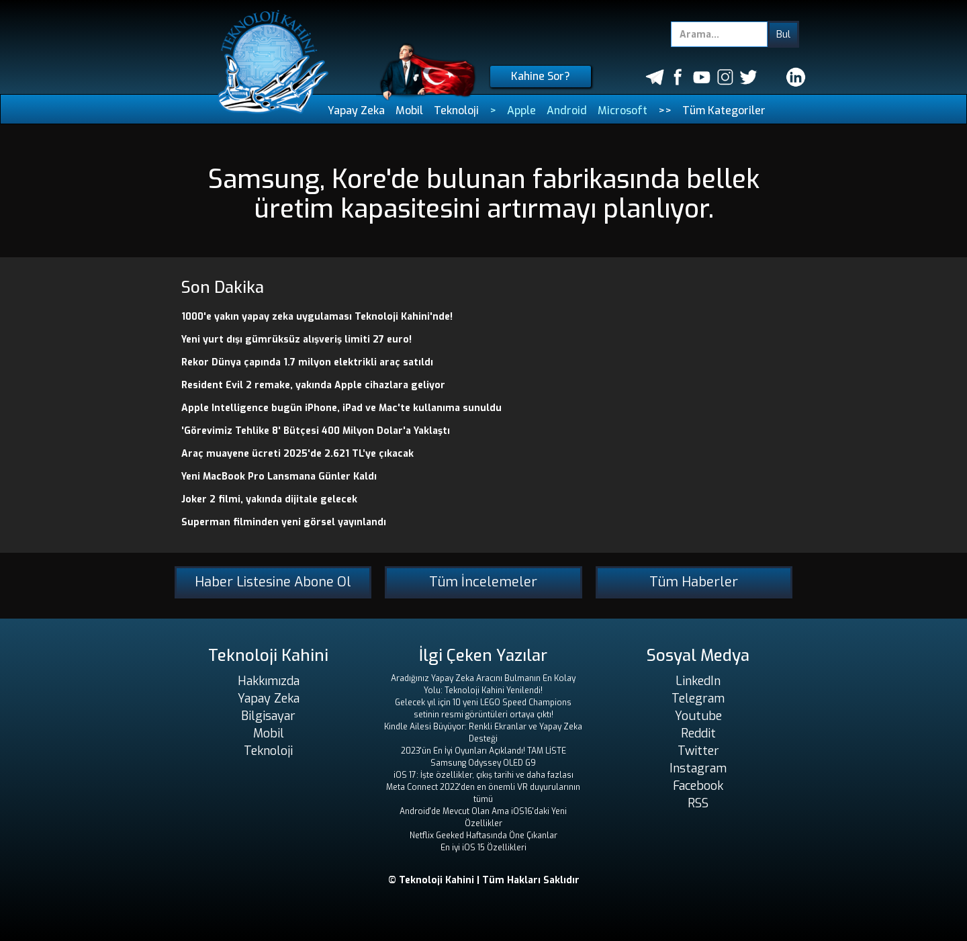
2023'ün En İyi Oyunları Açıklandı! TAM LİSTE (483, 751)
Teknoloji (456, 110)
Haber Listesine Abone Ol (273, 582)
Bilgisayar (268, 716)
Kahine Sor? (540, 76)
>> (665, 110)
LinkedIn (698, 681)
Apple (521, 110)
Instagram (698, 768)
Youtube (698, 716)
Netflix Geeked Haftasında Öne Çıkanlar (483, 835)
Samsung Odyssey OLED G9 (483, 763)
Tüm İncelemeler (483, 582)
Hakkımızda (269, 681)
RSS (698, 803)
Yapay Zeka (356, 110)
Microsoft (622, 110)
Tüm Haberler (693, 582)
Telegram (698, 698)
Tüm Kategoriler (724, 110)
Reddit (698, 733)
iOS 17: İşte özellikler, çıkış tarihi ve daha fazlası (483, 775)
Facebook (698, 786)
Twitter (698, 751)
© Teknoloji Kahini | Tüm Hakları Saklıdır (484, 880)
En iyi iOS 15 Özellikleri (483, 847)
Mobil (409, 110)
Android (567, 110)
